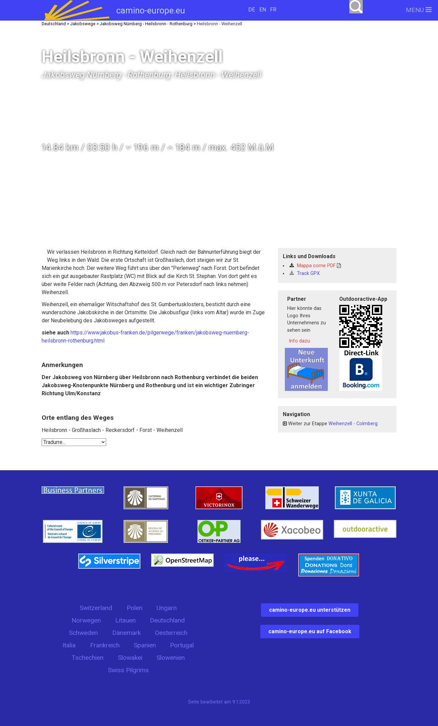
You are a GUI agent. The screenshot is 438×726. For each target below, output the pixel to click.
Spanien (145, 645)
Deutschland (167, 620)
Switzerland (96, 608)
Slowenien (171, 657)
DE (251, 9)
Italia (69, 645)
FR (273, 9)
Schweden (83, 633)
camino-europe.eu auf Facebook (309, 631)
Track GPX (305, 273)
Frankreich (105, 645)
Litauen (125, 620)
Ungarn (167, 608)
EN (262, 9)
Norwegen (86, 620)
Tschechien (87, 657)
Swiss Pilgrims (128, 670)
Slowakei (130, 657)
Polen (134, 608)
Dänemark (126, 633)
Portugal (182, 645)
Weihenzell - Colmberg (353, 424)
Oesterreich (171, 633)
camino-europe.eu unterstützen (309, 610)
